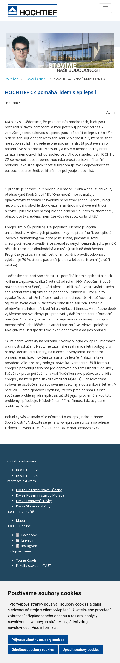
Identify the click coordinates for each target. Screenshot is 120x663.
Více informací (44, 627)
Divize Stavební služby (33, 506)
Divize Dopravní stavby (34, 501)
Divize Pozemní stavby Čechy (39, 490)
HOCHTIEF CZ (27, 470)
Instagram (26, 545)
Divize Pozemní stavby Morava (40, 495)
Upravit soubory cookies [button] (81, 650)
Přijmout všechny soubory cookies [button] (38, 640)
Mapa (20, 520)
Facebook (26, 535)
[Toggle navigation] (105, 8)
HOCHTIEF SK (27, 475)
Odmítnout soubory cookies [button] (33, 650)
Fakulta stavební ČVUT (33, 565)
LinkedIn (25, 540)
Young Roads (26, 560)
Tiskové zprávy (36, 78)
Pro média (11, 78)
